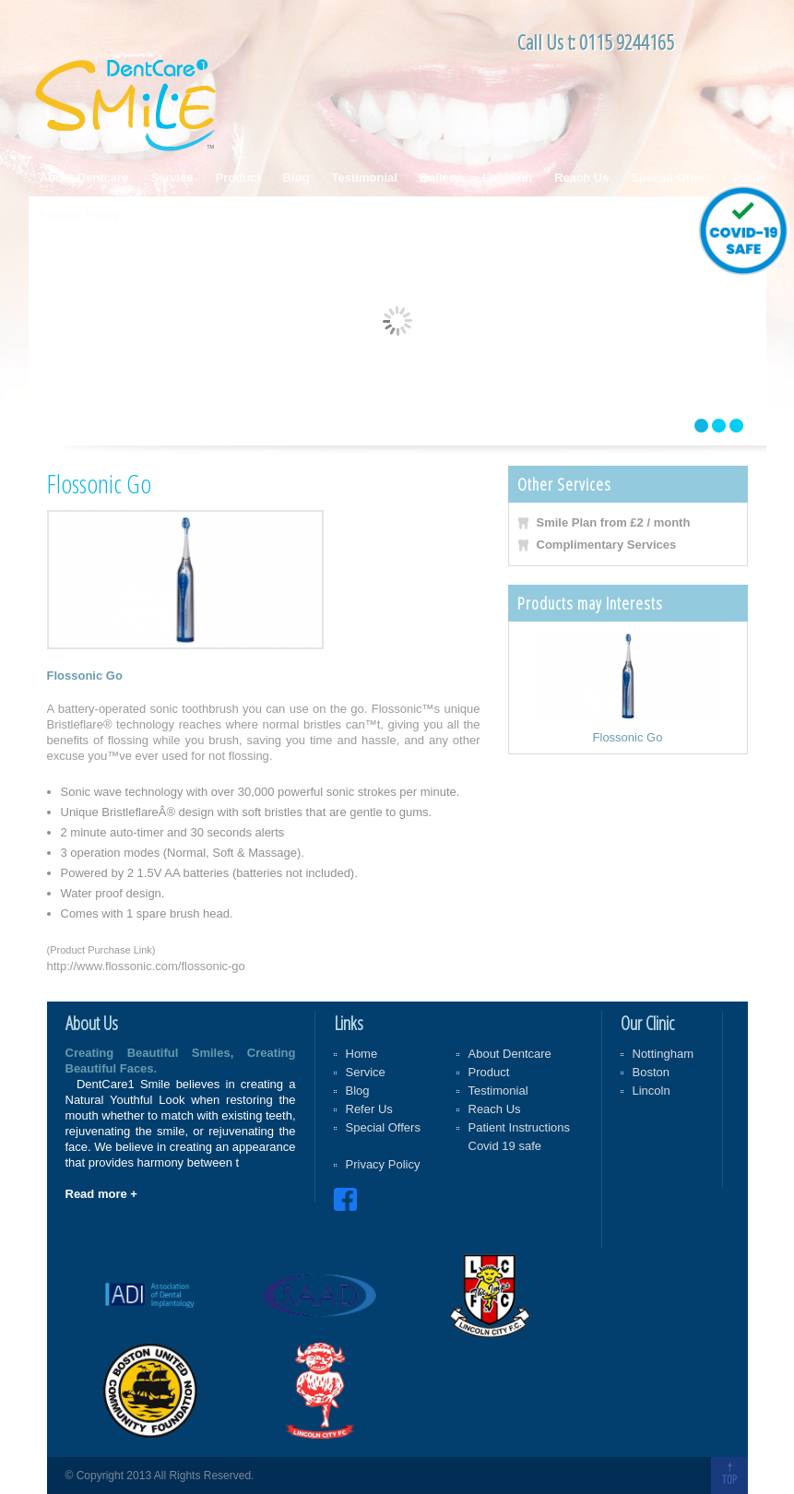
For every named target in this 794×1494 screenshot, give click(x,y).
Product (238, 177)
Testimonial (364, 177)
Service (171, 177)
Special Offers (671, 177)
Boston (651, 1072)
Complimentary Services (607, 544)
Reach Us (581, 177)
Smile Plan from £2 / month (614, 522)
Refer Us (369, 1109)
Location (507, 177)
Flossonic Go (628, 737)
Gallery (440, 177)
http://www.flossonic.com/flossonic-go (146, 966)
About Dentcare (84, 177)
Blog (296, 177)
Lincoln (651, 1090)
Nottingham (663, 1054)
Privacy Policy (80, 214)
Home (362, 1054)
